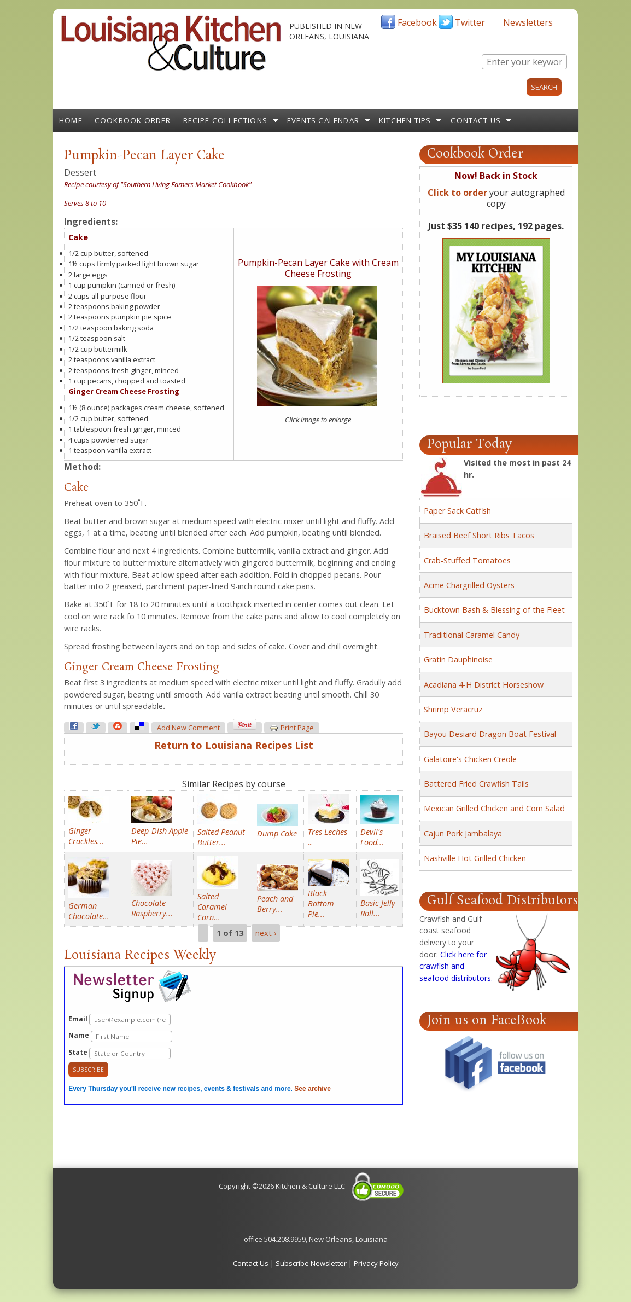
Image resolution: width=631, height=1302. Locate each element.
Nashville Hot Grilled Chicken (475, 858)
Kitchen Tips (405, 120)
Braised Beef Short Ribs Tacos (479, 535)
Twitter (470, 22)
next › (265, 933)
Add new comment (188, 728)
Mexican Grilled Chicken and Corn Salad (494, 808)
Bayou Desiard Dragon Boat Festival (490, 734)
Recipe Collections (225, 120)
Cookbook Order (133, 120)
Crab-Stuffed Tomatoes (467, 560)
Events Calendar (323, 120)
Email (119, 1019)
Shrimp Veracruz (453, 709)
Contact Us (476, 120)
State (119, 1053)
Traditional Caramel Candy (471, 635)
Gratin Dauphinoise (458, 659)
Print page (292, 728)
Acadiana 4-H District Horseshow (484, 684)
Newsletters (528, 22)
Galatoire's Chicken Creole (470, 759)
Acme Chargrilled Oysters (469, 585)
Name (120, 1036)
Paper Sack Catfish (457, 510)
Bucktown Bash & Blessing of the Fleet (494, 610)
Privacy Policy (376, 1263)
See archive (312, 1088)
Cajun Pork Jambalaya (463, 833)
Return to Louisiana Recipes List (233, 745)
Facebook (417, 22)
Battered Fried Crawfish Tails (476, 783)
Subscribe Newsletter (311, 1263)
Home (71, 120)
